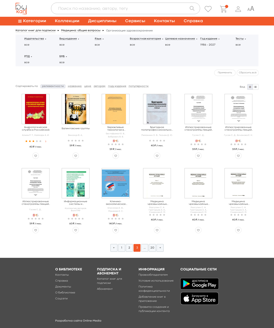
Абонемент (105, 289)
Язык (98, 39)
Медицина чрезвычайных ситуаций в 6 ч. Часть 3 (238, 202)
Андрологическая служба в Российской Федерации (35, 128)
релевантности (53, 86)
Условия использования (156, 281)
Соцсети (61, 298)
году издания (117, 86)
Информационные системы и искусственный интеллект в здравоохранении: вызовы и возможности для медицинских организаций (76, 202)
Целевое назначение (180, 39)
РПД (27, 56)
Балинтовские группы (76, 128)
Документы (63, 287)
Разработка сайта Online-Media (78, 321)
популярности (139, 86)
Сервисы (135, 21)
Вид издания (68, 39)
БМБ (62, 56)
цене (87, 86)
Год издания (208, 39)
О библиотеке (65, 293)
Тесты (240, 39)
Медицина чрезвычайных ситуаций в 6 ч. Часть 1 (157, 202)
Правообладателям (153, 275)
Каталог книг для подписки (36, 30)
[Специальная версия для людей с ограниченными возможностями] (250, 9)
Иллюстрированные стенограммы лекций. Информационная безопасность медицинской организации (198, 128)
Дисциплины (102, 21)
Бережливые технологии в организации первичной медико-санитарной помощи (115, 128)
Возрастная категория (145, 39)
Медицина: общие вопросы (80, 30)
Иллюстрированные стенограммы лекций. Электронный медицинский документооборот (35, 202)
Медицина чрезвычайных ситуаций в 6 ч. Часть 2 (198, 202)
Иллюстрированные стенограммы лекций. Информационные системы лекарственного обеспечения (238, 128)
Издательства (34, 39)
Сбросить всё (248, 73)
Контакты (164, 21)
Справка (193, 21)
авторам (99, 86)
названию (75, 86)
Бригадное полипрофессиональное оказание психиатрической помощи (157, 128)
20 (152, 247)
